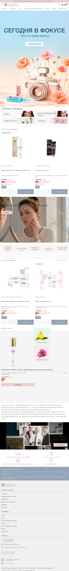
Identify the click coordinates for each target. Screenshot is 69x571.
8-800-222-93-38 (8, 541)
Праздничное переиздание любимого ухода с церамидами (15, 307)
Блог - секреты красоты (9, 526)
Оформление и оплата (9, 496)
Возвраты (4, 504)
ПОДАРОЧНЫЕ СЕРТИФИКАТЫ (33, 8)
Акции (40, 1)
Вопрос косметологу (8, 502)
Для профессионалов (29, 1)
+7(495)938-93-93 (8, 539)
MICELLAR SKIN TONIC (7, 166)
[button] (3, 58)
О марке (4, 493)
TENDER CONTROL (40, 297)
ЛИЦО (54, 8)
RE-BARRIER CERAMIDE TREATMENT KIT (12, 297)
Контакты (4, 507)
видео (3, 529)
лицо (3, 515)
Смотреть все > (62, 260)
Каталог (4, 8)
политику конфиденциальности (30, 477)
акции (3, 523)
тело (2, 518)
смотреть (60, 445)
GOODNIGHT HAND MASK (42, 166)
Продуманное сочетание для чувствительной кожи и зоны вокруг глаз (51, 307)
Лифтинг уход (49, 1)
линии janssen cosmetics (9, 520)
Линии (47, 8)
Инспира (17, 1)
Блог (20, 8)
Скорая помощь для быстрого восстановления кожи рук (51, 176)
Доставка (4, 499)
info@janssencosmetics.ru (11, 544)
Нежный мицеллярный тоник (9, 175)
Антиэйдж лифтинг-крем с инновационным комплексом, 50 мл (27, 370)
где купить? (5, 531)
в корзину (18, 384)
